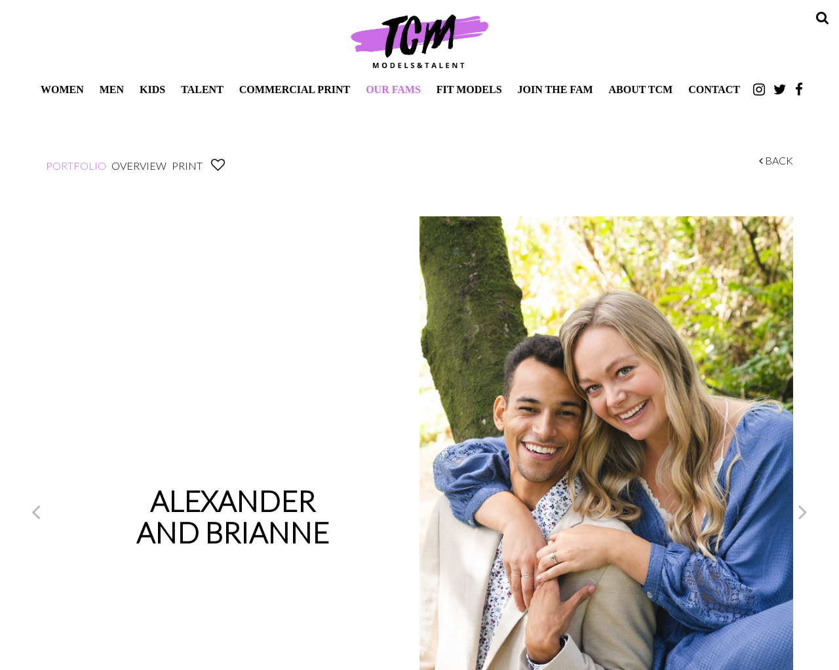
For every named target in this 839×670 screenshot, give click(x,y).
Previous (36, 511)
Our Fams (393, 89)
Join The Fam (555, 89)
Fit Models (469, 89)
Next (803, 511)
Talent (202, 89)
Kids (152, 89)
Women (62, 89)
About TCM (641, 89)
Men (112, 89)
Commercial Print (294, 89)
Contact (714, 89)
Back (776, 160)
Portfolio (76, 165)
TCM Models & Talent (419, 40)
